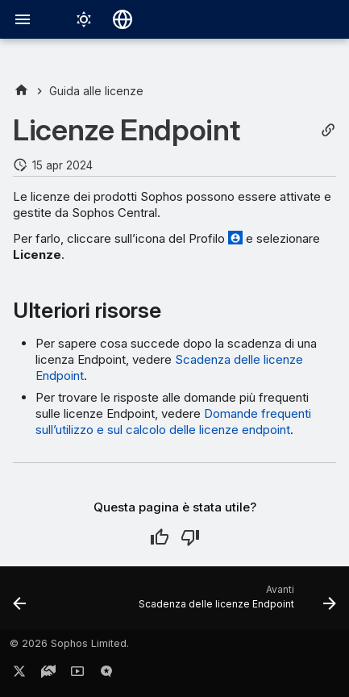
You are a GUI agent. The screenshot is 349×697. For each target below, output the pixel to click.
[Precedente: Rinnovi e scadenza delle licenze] (19, 602)
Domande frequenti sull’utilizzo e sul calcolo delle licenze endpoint (173, 421)
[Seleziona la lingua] (122, 19)
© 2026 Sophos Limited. (69, 643)
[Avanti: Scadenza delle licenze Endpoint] (235, 602)
